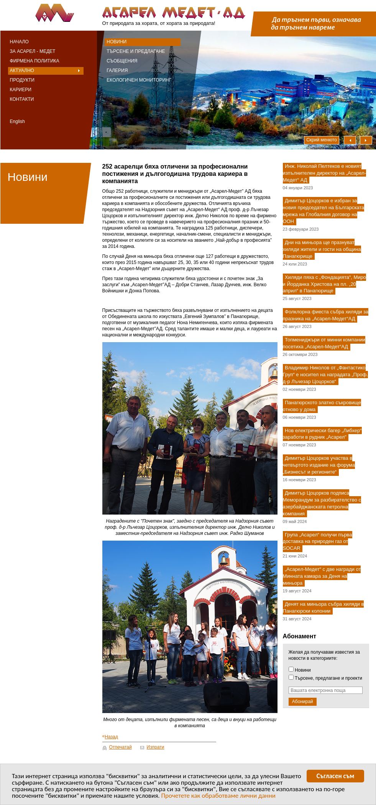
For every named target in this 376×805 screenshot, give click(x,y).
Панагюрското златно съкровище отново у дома (322, 406)
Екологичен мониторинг (139, 80)
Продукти (22, 80)
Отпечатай (120, 747)
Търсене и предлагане (136, 51)
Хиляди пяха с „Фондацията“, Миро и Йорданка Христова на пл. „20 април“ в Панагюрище (324, 284)
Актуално (22, 70)
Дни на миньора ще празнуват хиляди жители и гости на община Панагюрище (322, 249)
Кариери (20, 89)
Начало (19, 41)
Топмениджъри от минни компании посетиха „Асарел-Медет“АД (324, 343)
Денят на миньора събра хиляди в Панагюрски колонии (323, 607)
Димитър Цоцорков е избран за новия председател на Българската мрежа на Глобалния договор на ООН (324, 211)
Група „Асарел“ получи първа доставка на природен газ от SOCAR (317, 541)
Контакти (22, 99)
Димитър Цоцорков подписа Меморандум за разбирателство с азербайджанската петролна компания (322, 503)
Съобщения (122, 61)
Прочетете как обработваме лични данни (218, 797)
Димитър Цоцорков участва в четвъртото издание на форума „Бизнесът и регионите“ (319, 465)
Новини (116, 41)
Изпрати (155, 747)
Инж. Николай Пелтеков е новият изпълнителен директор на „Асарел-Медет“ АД (324, 173)
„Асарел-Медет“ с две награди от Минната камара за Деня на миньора (322, 576)
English (17, 121)
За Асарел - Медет (33, 51)
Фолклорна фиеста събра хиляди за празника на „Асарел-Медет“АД (326, 315)
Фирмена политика (34, 61)
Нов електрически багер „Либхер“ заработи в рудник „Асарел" (322, 434)
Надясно (366, 140)
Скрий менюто (321, 140)
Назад (110, 736)
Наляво (350, 140)
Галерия (117, 70)
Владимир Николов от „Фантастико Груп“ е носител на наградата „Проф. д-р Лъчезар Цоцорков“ (325, 374)
